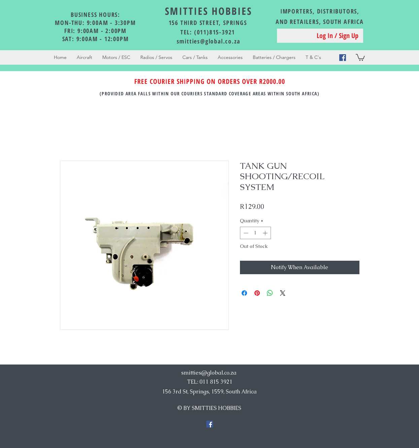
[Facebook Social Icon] (342, 57)
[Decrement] (245, 233)
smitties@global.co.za (208, 41)
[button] (360, 57)
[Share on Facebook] (244, 293)
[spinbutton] (255, 233)
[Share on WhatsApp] (270, 293)
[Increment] (265, 233)
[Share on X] (283, 293)
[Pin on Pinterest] (257, 293)
